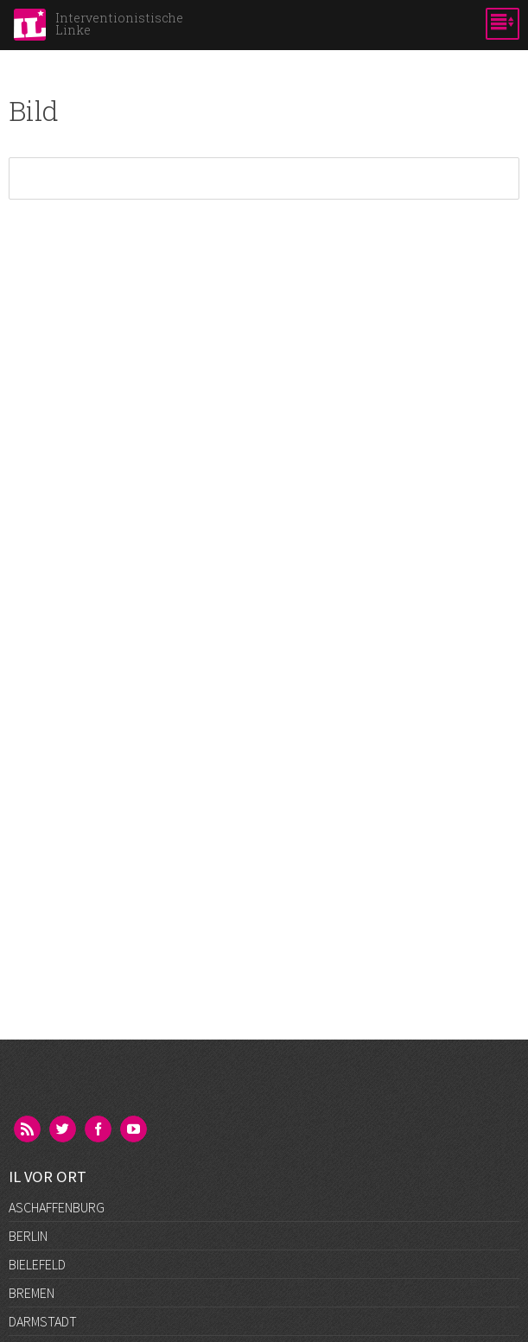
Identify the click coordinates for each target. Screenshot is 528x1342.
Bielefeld (37, 1264)
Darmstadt (43, 1321)
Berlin (28, 1235)
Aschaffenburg (57, 1207)
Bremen (31, 1292)
